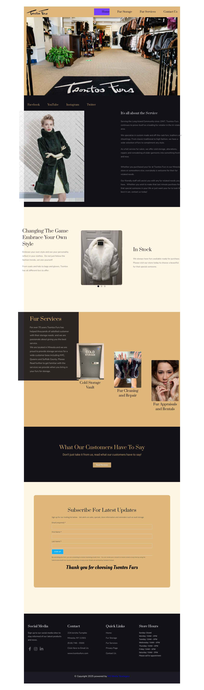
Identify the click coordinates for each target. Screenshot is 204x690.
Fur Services (148, 12)
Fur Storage (124, 12)
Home (106, 12)
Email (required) (84, 533)
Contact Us (170, 12)
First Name (84, 537)
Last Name (83, 541)
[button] (100, 270)
